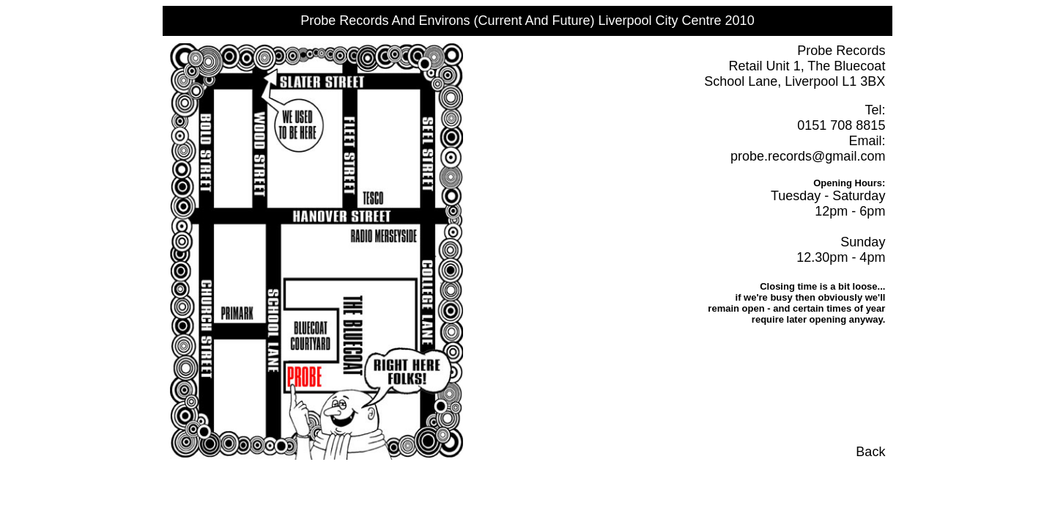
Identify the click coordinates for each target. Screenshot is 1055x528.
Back (870, 451)
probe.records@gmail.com (807, 156)
